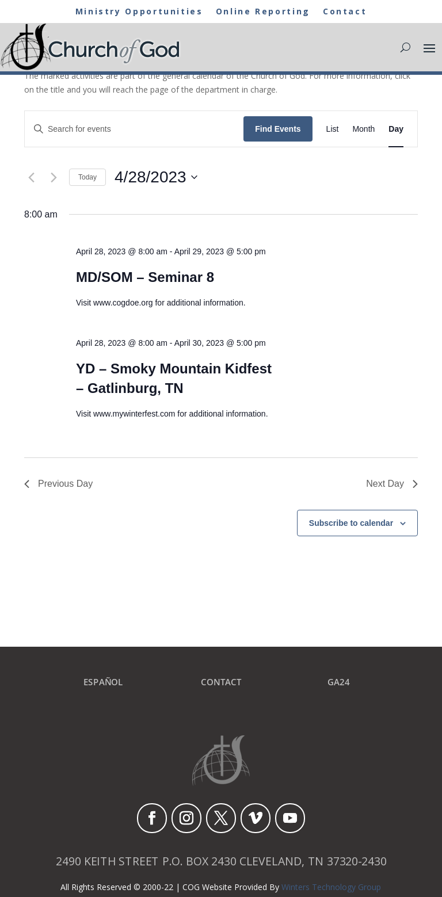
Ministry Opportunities (137, 12)
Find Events (277, 128)
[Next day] (53, 177)
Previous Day (58, 483)
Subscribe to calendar (351, 523)
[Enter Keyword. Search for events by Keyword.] (134, 129)
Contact (349, 12)
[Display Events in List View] (332, 129)
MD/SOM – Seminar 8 (145, 277)
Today (87, 177)
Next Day (392, 483)
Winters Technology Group (331, 886)
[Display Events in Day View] (395, 129)
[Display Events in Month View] (363, 129)
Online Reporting (265, 12)
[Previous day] (31, 177)
